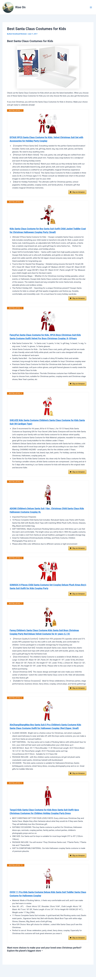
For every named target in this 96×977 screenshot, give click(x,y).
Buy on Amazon (78, 193)
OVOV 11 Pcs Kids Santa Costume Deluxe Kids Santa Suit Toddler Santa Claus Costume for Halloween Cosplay (46, 898)
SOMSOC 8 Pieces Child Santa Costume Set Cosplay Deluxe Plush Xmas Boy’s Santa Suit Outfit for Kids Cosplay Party (46, 589)
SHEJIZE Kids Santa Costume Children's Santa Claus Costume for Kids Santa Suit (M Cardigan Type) (45, 423)
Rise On (20, 7)
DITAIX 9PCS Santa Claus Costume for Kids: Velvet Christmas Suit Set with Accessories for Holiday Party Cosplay (47, 139)
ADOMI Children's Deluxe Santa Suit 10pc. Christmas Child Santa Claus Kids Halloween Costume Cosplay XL (48, 512)
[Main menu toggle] (91, 7)
